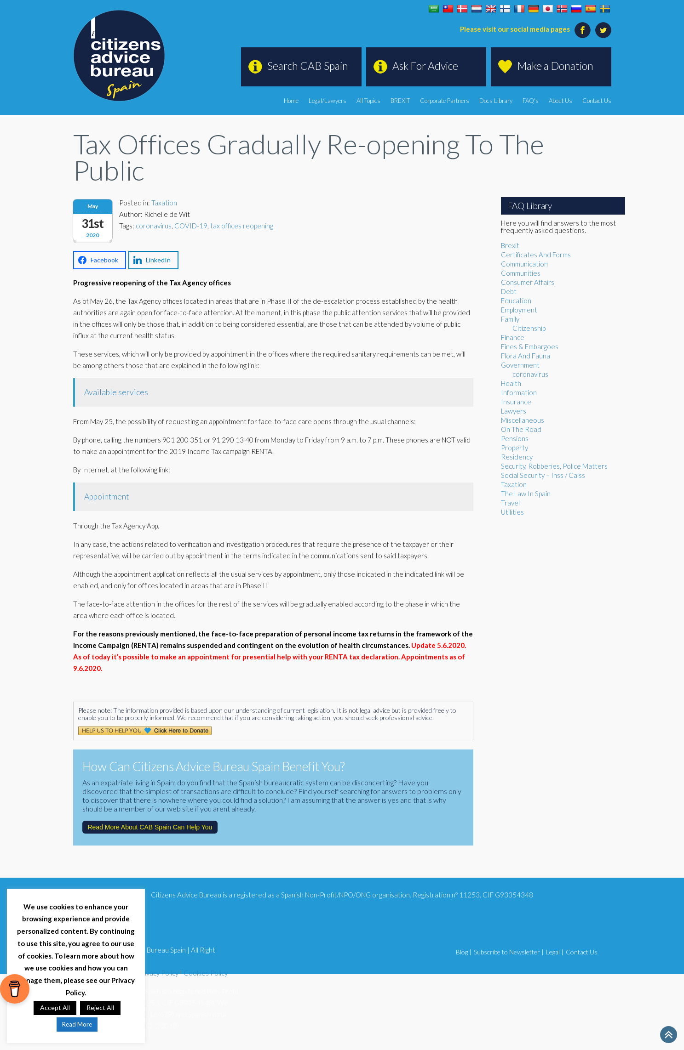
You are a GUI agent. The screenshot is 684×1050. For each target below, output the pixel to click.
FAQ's (531, 100)
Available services (116, 392)
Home (291, 100)
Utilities (512, 512)
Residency (517, 457)
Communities (520, 273)
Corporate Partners (444, 100)
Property (514, 447)
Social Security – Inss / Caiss (543, 475)
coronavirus (154, 225)
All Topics (368, 100)
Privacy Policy (158, 973)
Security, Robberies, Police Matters (554, 466)
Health (511, 383)
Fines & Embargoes (529, 346)
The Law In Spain (526, 493)
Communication (524, 264)
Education (516, 300)
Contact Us (596, 100)
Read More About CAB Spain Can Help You (150, 827)
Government (520, 365)
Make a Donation (555, 65)
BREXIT (400, 100)
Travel (510, 503)
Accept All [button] (55, 1007)
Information (519, 392)
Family (510, 319)
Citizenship (529, 328)
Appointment (106, 496)
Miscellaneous (522, 420)
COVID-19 (190, 225)
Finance (512, 337)
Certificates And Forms (536, 254)
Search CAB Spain (307, 65)
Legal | (554, 952)
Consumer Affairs (527, 282)
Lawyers (513, 411)
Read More (77, 1024)
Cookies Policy (206, 973)
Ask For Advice (425, 65)
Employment (519, 310)
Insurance (516, 401)
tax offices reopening (241, 225)
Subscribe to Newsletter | (509, 952)
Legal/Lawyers (327, 100)
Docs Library (495, 100)
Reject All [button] (100, 1007)
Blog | (463, 952)
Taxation (164, 203)
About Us (560, 100)
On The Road (521, 429)
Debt (509, 291)
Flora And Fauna (525, 356)
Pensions (515, 438)
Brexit (510, 245)
